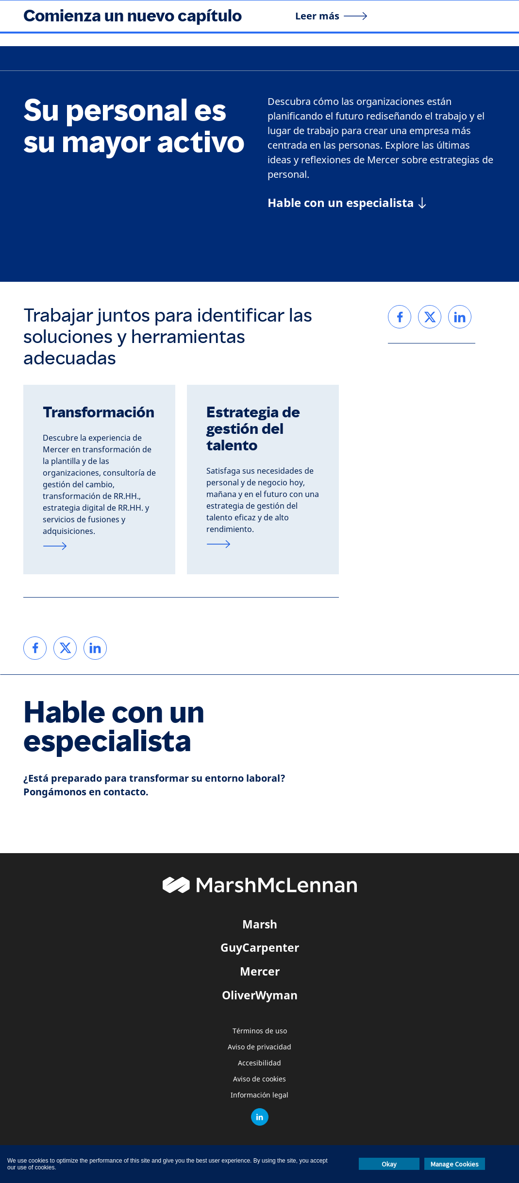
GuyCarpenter (259, 947)
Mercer (260, 971)
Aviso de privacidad (259, 1047)
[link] (35, 648)
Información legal (259, 1095)
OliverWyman (260, 995)
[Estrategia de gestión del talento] (262, 544)
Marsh (259, 924)
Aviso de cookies (259, 1079)
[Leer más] (331, 16)
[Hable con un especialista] (347, 202)
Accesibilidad (259, 1063)
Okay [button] (389, 1164)
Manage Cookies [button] (455, 1164)
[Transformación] (99, 546)
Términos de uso (260, 1031)
